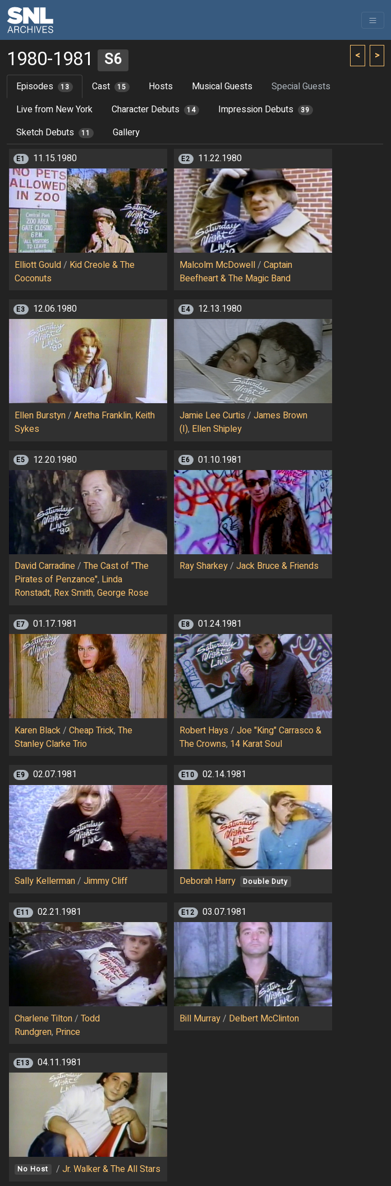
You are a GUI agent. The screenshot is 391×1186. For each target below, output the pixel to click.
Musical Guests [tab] (222, 86)
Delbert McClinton (264, 1018)
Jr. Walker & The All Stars (111, 1169)
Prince (68, 1032)
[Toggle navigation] (372, 20)
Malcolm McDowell (217, 265)
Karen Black (38, 730)
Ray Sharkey (204, 566)
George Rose (123, 593)
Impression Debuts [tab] (265, 109)
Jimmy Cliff (105, 881)
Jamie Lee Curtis (212, 415)
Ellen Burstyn (40, 415)
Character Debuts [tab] (155, 109)
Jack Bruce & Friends (277, 566)
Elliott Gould (38, 265)
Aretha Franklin (102, 415)
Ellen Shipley (217, 429)
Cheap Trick (91, 730)
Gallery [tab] (126, 132)
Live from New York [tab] (54, 109)
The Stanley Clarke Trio (73, 737)
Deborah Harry (208, 881)
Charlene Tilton (43, 1018)
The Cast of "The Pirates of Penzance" (82, 572)
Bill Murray (200, 1018)
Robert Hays (204, 730)
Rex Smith (73, 593)
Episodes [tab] (44, 86)
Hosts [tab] (161, 86)
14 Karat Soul (256, 744)
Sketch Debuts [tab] (55, 132)
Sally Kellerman (45, 881)
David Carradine (45, 566)
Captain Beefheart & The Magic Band (236, 271)
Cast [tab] (111, 86)
